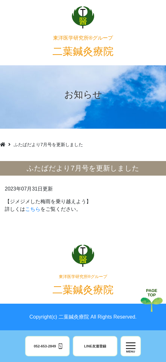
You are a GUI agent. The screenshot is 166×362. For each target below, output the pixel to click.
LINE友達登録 (95, 346)
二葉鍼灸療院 (83, 46)
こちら (32, 209)
